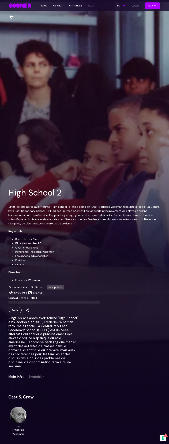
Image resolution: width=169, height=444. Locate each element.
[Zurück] (10, 16)
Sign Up (152, 5)
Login (135, 5)
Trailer (15, 310)
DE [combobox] (118, 5)
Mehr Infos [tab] (16, 376)
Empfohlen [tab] (36, 376)
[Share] (27, 310)
